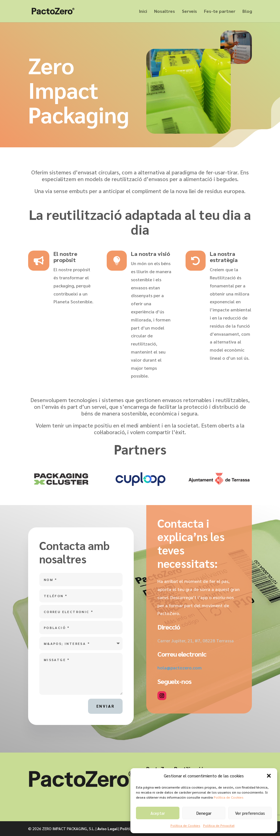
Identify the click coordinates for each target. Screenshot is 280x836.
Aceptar (157, 813)
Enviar (105, 705)
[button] (269, 776)
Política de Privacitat (219, 825)
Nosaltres (164, 11)
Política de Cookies (229, 797)
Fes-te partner (219, 11)
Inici (143, 11)
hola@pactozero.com (179, 668)
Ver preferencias (250, 813)
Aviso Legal (107, 828)
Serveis (189, 11)
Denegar (203, 813)
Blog (247, 11)
